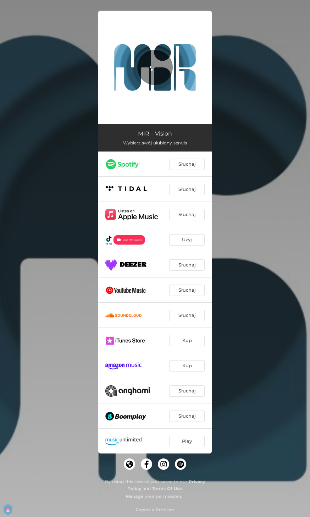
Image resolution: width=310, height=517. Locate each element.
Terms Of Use (167, 488)
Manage (134, 496)
